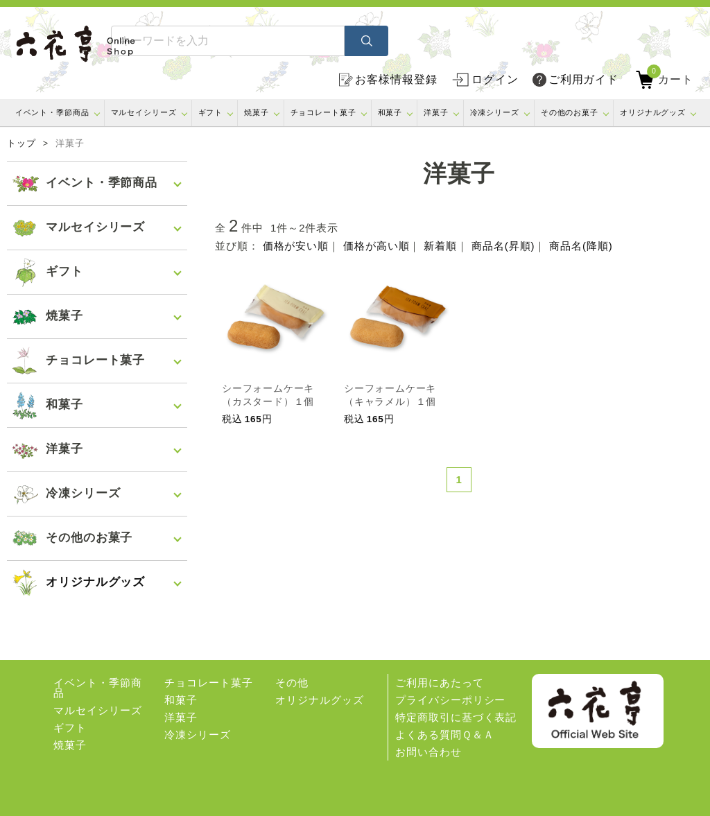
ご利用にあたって (439, 682)
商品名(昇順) (503, 246)
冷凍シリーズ (494, 112)
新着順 (440, 246)
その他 (292, 682)
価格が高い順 (376, 246)
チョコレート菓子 (323, 112)
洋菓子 (436, 112)
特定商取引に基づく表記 (456, 717)
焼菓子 (256, 112)
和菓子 (390, 112)
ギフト (210, 112)
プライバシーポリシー (450, 700)
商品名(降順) (580, 246)
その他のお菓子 (569, 112)
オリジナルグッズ (653, 112)
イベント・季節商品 (52, 112)
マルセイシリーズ (144, 112)
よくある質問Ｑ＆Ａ (444, 734)
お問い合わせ (428, 752)
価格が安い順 (296, 246)
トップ (21, 143)
